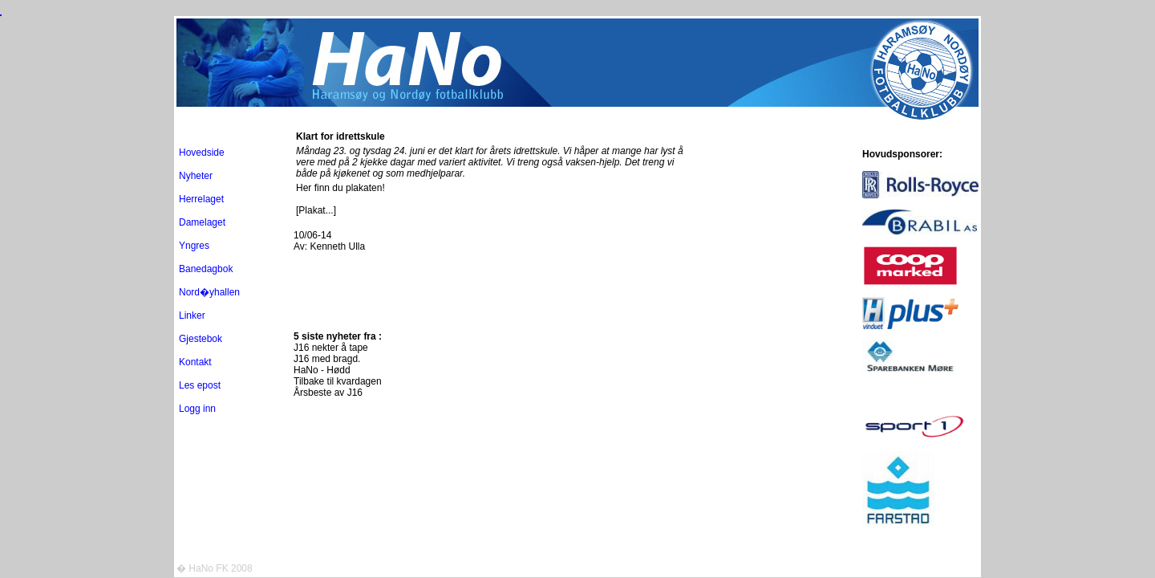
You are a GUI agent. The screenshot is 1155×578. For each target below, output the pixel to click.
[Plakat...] (316, 210)
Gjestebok (200, 338)
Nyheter (196, 175)
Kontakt (195, 362)
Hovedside (202, 152)
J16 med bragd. (327, 358)
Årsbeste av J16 (328, 392)
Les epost (200, 385)
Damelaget (202, 222)
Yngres (194, 245)
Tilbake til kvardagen (338, 381)
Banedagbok (206, 269)
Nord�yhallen (209, 292)
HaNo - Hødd (322, 370)
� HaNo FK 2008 (214, 568)
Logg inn (197, 408)
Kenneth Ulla (337, 246)
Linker (192, 315)
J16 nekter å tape (331, 347)
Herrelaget (201, 199)
